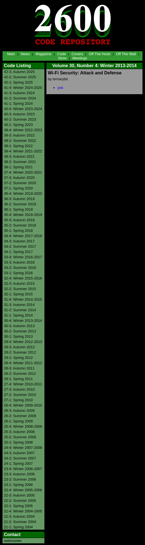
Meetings (79, 58)
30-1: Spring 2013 (18, 336)
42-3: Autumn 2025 (19, 72)
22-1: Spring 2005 (18, 506)
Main (11, 54)
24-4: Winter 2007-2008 (23, 448)
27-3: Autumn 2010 (19, 389)
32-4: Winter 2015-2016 (23, 278)
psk (60, 88)
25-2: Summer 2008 (20, 437)
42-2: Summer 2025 (20, 77)
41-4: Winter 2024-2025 (23, 88)
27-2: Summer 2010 (20, 395)
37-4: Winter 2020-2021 (23, 172)
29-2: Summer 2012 (20, 352)
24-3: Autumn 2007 (19, 453)
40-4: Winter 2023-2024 (23, 109)
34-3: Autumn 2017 (19, 241)
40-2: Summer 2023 (20, 119)
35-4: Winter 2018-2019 (23, 215)
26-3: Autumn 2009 (19, 410)
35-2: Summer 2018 (20, 225)
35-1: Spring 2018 (18, 230)
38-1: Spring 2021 (18, 167)
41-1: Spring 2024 (18, 103)
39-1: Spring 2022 (18, 146)
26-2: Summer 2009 (20, 416)
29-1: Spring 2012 (18, 358)
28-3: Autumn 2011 (19, 368)
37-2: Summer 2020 (20, 183)
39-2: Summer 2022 (20, 140)
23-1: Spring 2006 (18, 485)
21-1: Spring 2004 (18, 527)
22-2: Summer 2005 (20, 500)
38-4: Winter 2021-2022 (23, 151)
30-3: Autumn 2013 (19, 326)
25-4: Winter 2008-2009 (23, 426)
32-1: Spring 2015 (18, 294)
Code (61, 54)
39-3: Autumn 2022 (19, 135)
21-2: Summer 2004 (20, 522)
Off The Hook (99, 54)
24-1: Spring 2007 (18, 463)
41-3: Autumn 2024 (19, 93)
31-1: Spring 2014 (18, 315)
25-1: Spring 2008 (18, 442)
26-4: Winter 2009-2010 (23, 405)
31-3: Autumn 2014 (19, 305)
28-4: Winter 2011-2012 (23, 363)
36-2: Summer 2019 (20, 204)
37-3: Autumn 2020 (19, 178)
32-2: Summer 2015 (20, 289)
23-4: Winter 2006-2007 (23, 469)
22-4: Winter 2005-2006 (23, 490)
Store (62, 58)
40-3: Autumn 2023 (19, 114)
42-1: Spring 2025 (18, 82)
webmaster (13, 541)
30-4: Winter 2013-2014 (23, 320)
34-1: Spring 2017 (18, 252)
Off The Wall (126, 54)
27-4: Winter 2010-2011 (23, 384)
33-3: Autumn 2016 (19, 262)
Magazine (43, 54)
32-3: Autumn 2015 (19, 283)
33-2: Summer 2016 (20, 268)
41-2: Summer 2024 (20, 98)
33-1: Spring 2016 (18, 273)
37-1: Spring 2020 (18, 188)
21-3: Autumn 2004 (19, 516)
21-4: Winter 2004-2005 (23, 511)
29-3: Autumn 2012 (19, 347)
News (25, 54)
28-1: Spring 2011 (18, 379)
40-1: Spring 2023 (18, 125)
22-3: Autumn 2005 (19, 495)
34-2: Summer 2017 (20, 246)
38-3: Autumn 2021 (19, 156)
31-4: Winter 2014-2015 (23, 299)
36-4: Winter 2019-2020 (23, 193)
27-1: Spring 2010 (18, 400)
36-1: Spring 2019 (18, 209)
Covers (77, 54)
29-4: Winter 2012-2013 (23, 342)
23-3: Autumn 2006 (19, 474)
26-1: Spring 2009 (18, 421)
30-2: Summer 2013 (20, 331)
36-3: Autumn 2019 (19, 199)
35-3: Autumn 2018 (19, 220)
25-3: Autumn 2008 (19, 432)
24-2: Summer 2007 (20, 458)
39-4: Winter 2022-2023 (23, 130)
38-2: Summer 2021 (20, 162)
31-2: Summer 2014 (20, 310)
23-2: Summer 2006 (20, 479)
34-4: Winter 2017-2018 (23, 236)
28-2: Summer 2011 (20, 373)
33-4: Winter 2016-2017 (23, 257)
